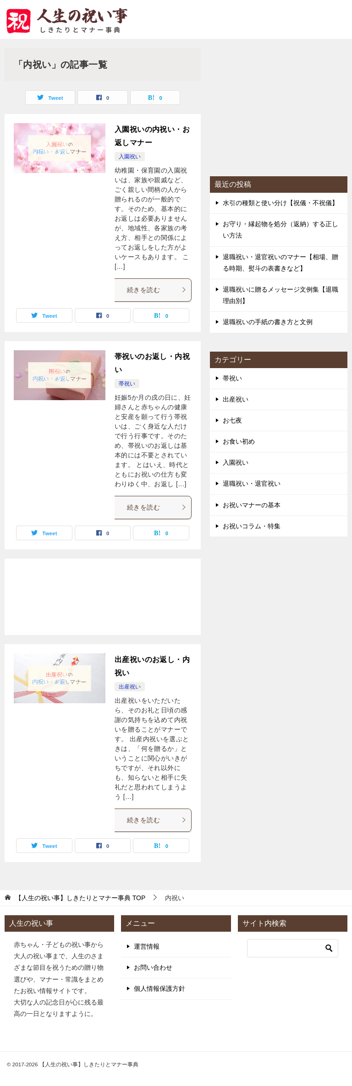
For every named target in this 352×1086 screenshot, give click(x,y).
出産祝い (130, 687)
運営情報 (147, 946)
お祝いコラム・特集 (251, 526)
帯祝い (127, 383)
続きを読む (157, 289)
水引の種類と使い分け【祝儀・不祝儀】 (280, 202)
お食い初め (239, 441)
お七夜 (232, 420)
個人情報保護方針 (159, 988)
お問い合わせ (153, 967)
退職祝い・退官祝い (251, 483)
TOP (80, 897)
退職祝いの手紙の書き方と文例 (268, 322)
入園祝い (130, 156)
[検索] (292, 948)
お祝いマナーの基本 (251, 505)
